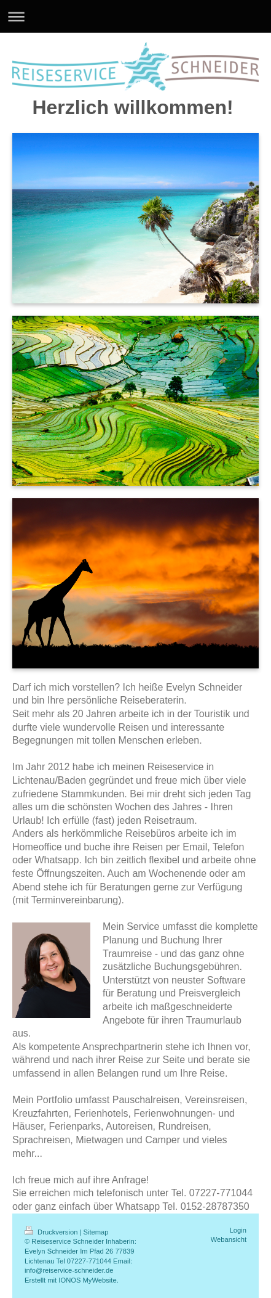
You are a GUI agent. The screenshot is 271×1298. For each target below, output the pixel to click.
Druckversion (52, 1232)
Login (238, 1230)
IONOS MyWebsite (87, 1280)
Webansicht (228, 1239)
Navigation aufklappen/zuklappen (135, 16)
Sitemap (96, 1232)
